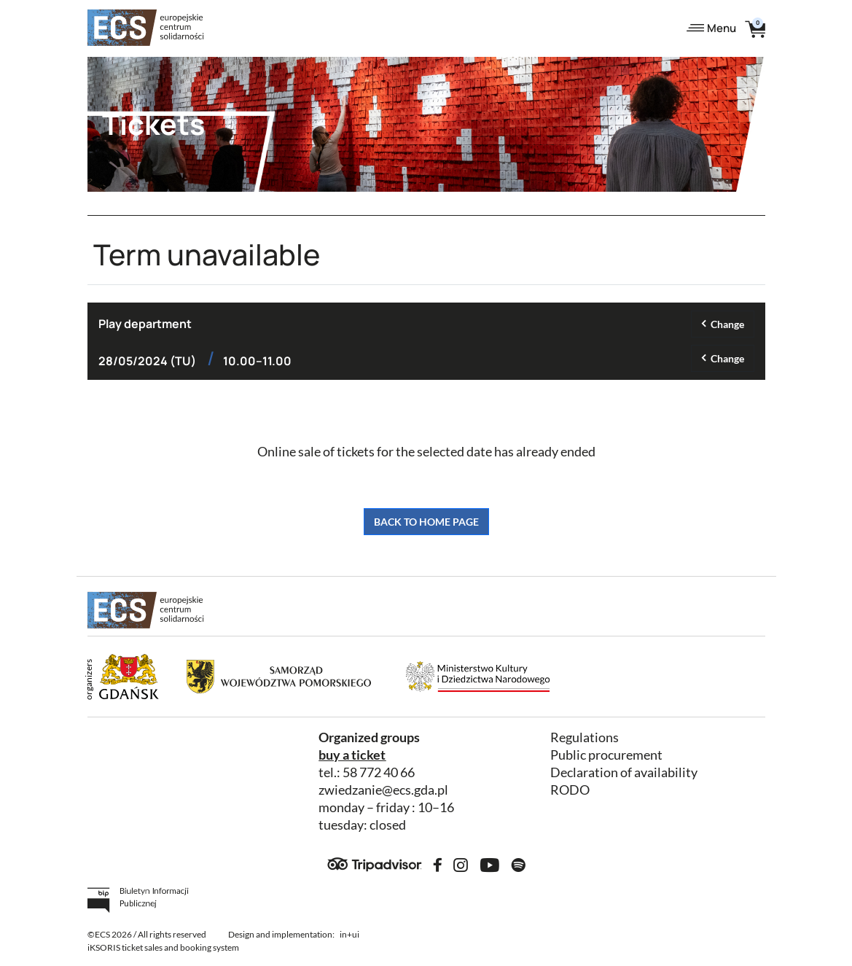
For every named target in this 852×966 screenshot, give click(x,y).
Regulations (584, 737)
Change (727, 324)
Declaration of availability (623, 772)
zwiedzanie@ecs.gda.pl (383, 790)
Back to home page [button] (426, 521)
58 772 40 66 (379, 772)
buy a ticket (352, 755)
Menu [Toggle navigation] (711, 28)
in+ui (349, 934)
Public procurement (606, 755)
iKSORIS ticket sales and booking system (163, 947)
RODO (570, 790)
